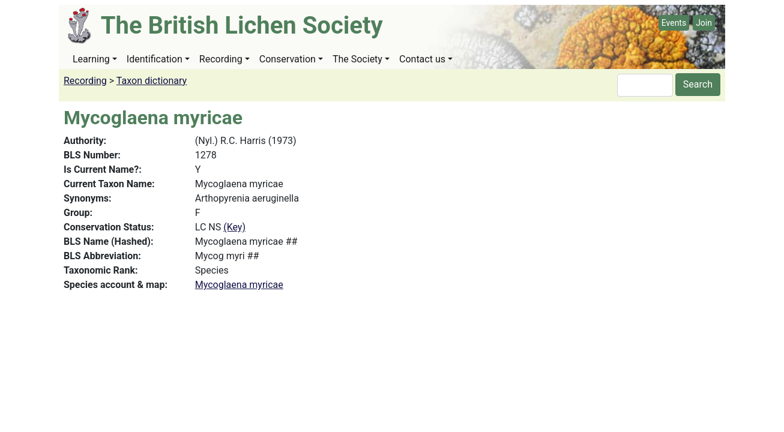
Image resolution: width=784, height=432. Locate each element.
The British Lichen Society (242, 25)
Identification (154, 59)
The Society (357, 59)
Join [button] (704, 23)
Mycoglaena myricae (239, 284)
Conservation (287, 59)
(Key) (234, 227)
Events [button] (674, 23)
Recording (221, 59)
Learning (91, 59)
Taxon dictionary (151, 80)
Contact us (422, 59)
